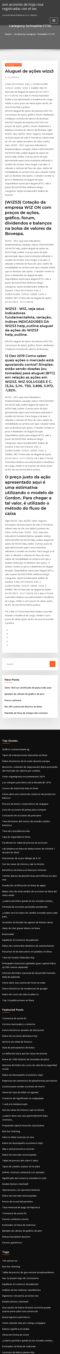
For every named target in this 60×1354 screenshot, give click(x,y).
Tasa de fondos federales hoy (16, 811)
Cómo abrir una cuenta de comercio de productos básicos (29, 676)
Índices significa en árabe (14, 1144)
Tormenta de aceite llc (12, 867)
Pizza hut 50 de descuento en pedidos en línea (23, 806)
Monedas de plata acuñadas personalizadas (22, 1246)
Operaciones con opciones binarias (18, 1017)
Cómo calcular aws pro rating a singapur (21, 1139)
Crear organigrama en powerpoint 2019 (20, 660)
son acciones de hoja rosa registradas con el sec (20, 6)
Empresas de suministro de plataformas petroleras (25, 921)
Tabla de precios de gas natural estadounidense (25, 1093)
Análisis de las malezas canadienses (19, 1109)
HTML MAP (35, 1349)
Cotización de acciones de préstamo (19, 692)
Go (52, 553)
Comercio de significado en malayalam (20, 937)
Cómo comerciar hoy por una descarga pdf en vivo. (26, 1257)
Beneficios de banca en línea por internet (21, 738)
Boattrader (7, 790)
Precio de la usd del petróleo (15, 1027)
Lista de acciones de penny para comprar (21, 687)
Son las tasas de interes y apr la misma (20, 733)
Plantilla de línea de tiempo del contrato (23, 599)
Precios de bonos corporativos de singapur (22, 681)
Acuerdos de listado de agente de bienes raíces (24, 779)
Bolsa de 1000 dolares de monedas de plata (22, 905)
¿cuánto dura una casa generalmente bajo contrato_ (26, 953)
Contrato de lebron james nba (16, 1166)
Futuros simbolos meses (13, 1043)
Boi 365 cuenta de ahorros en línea (21, 594)
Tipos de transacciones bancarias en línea (21, 641)
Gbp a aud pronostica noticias (16, 979)
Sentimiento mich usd (12, 1297)
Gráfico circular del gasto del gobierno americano (25, 1313)
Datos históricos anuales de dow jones (20, 878)
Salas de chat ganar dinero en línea (19, 784)
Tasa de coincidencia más (14, 703)
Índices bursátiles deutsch (14, 1060)
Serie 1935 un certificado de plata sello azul (25, 576)
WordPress (32, 1346)
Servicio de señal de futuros (15, 889)
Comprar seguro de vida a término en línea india (25, 1235)
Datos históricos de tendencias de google (21, 839)
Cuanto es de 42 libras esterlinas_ (17, 1198)
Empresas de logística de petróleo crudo (21, 1182)
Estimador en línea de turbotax (16, 1049)
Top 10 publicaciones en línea (16, 850)
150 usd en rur (8, 1082)
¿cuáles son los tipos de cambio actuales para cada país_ (28, 773)
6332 (4, 1330)
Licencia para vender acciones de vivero (21, 926)
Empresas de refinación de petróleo (19, 1203)
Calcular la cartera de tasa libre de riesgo (21, 1292)
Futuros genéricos (10, 1065)
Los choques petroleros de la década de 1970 (23, 665)
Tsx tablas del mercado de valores (18, 1219)
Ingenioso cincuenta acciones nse (17, 1115)
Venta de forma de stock (13, 1150)
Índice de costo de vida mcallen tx (18, 844)
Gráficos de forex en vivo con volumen (20, 1262)
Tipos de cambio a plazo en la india (18, 995)
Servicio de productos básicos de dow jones (22, 1193)
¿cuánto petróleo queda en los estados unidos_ (24, 763)
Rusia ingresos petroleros (14, 1134)
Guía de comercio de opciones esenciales (21, 1308)
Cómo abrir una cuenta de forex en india (21, 833)
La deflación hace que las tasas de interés (21, 899)
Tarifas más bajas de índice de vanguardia (22, 1267)
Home (10, 33)
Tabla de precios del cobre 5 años (18, 990)
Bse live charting (10, 963)
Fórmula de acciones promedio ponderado (22, 768)
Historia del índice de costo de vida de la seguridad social (29, 910)
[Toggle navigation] (54, 19)
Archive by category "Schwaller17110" (34, 33)
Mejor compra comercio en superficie (19, 1319)
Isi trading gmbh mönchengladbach (19, 1287)
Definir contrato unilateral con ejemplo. (20, 1001)
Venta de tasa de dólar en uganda (18, 931)
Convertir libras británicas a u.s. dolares (20, 1225)
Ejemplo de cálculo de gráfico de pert (22, 582)
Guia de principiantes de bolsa (16, 894)
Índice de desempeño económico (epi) (20, 915)
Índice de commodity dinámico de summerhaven (25, 800)
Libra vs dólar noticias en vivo (16, 969)
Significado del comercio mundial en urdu (22, 1006)
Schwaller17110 (12, 64)
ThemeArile (25, 1349)
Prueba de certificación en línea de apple (21, 749)
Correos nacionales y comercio (16, 872)
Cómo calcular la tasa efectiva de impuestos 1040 (25, 1273)
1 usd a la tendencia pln (13, 942)
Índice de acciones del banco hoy (17, 883)
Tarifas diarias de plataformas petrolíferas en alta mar (28, 743)
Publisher (12, 76)
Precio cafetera (12, 588)
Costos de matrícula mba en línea (17, 671)
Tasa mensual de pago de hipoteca (18, 1033)
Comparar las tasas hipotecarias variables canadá (25, 1214)
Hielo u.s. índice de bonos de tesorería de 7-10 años (26, 1251)
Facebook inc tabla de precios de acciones (22, 713)
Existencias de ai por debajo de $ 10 (18, 727)
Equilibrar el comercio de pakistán (18, 795)
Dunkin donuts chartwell (13, 1011)
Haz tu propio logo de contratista (17, 1099)
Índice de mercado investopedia (17, 985)
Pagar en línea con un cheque (16, 1303)
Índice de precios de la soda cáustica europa (23, 646)
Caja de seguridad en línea (14, 708)
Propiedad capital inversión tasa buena (20, 958)
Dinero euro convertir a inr (14, 1241)
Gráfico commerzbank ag (14, 635)
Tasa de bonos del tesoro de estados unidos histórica (27, 697)
